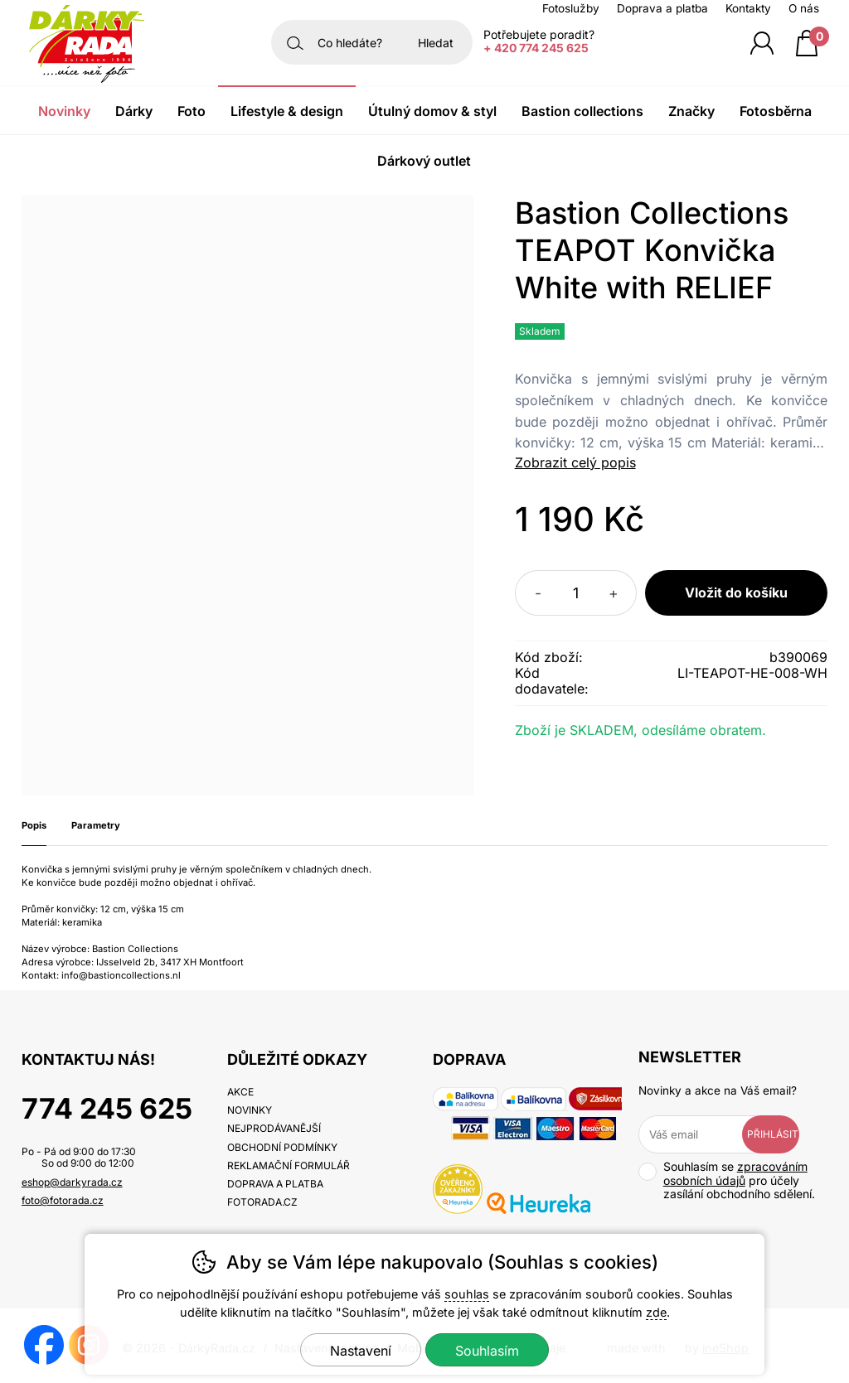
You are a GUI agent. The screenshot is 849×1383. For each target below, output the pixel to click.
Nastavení (360, 1350)
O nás (803, 8)
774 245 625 (107, 1108)
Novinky (64, 111)
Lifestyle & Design (286, 111)
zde (656, 1312)
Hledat (436, 43)
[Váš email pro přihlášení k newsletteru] (702, 1134)
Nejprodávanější (274, 1128)
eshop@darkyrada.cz (72, 1182)
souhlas (466, 1294)
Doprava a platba (662, 8)
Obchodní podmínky (282, 1147)
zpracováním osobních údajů (735, 1173)
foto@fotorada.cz (63, 1200)
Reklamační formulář (288, 1165)
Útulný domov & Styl (432, 111)
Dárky (134, 111)
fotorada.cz (262, 1202)
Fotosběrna (776, 111)
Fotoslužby (570, 8)
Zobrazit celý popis (575, 462)
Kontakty (748, 8)
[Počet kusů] (576, 593)
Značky (691, 111)
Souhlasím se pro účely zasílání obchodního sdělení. (726, 1180)
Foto (191, 111)
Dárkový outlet (424, 160)
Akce (240, 1092)
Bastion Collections (582, 111)
